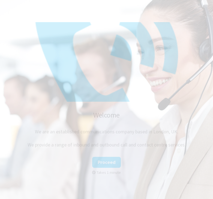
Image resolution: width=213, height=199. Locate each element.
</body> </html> (106, 99)
